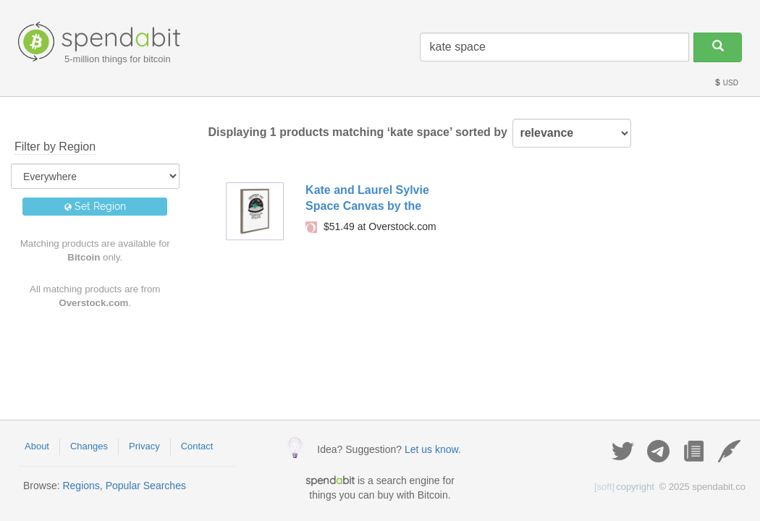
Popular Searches (146, 485)
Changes (89, 446)
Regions (80, 485)
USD (726, 83)
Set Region (95, 206)
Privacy (144, 446)
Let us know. (433, 449)
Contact (197, 446)
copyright (624, 486)
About (37, 446)
